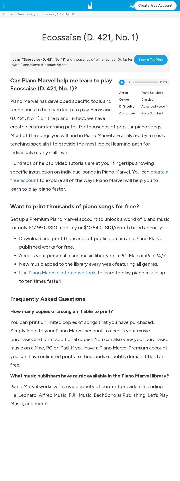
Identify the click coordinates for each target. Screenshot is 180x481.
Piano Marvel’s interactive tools (62, 273)
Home (7, 14)
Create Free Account (155, 5)
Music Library (26, 14)
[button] (4, 5)
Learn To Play (151, 59)
